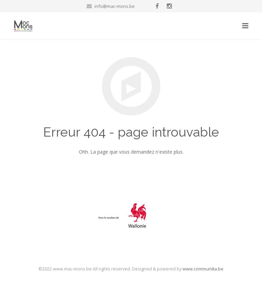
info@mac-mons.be (114, 6)
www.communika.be (203, 269)
